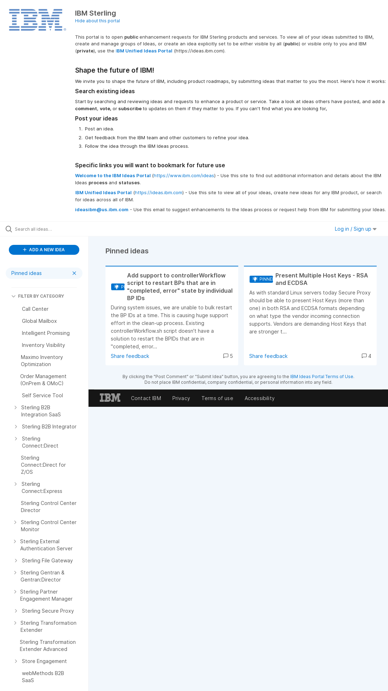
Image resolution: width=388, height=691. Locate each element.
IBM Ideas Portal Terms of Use (321, 376)
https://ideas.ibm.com (158, 192)
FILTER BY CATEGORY (37, 296)
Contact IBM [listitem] (146, 398)
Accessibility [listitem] (260, 398)
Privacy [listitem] (181, 398)
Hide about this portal (97, 20)
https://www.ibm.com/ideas (184, 175)
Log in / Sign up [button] (356, 229)
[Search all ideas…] (48, 229)
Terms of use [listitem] (217, 398)
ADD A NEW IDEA (44, 249)
